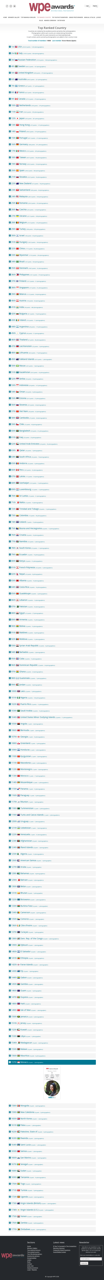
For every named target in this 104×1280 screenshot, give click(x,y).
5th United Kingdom (31, 72)
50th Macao (26, 365)
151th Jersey (25, 1023)
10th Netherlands (29, 105)
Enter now (61, 20)
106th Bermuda (27, 730)
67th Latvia (26, 476)
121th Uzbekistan (28, 827)
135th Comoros (26, 918)
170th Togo (25, 1183)
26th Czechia (27, 209)
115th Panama (27, 788)
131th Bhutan (26, 892)
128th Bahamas (27, 873)
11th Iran (26, 111)
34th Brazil (26, 261)
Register (95, 6)
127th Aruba (25, 866)
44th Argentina (28, 326)
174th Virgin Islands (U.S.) (31, 1209)
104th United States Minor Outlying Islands (40, 717)
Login (87, 6)
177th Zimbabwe (27, 1229)
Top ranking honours (28, 17)
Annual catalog (89, 17)
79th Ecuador (26, 554)
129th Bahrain (26, 879)
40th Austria (27, 300)
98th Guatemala (27, 678)
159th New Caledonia (29, 1112)
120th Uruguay (27, 821)
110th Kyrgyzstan (28, 756)
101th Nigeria (27, 697)
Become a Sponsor (59, 1248)
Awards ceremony (50, 20)
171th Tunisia (26, 1190)
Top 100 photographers (34, 1254)
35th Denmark (28, 268)
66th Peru (26, 469)
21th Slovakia (28, 176)
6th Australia (28, 79)
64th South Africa (29, 456)
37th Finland (27, 281)
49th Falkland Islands (30, 359)
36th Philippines (29, 274)
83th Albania (26, 580)
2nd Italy (26, 53)
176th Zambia (26, 1222)
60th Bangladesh (28, 430)
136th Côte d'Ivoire (28, 925)
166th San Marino (27, 1157)
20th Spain (27, 170)
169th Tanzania (27, 1177)
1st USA (26, 46)
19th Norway (28, 163)
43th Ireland (27, 320)
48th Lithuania (28, 352)
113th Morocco (27, 775)
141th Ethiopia (26, 958)
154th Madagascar (28, 1042)
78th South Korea (29, 547)
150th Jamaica (26, 1016)
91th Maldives (26, 632)
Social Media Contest (59, 1252)
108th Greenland (27, 743)
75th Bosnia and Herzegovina (34, 528)
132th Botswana (27, 899)
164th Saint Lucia (27, 1144)
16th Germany (28, 144)
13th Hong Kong (29, 124)
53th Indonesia (28, 385)
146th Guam (25, 990)
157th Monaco (26, 1062)
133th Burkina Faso (28, 905)
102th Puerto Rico (28, 704)
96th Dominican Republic (32, 665)
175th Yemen (25, 1216)
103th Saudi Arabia (29, 710)
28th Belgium (28, 222)
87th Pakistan (27, 606)
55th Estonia (27, 398)
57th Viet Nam (27, 411)
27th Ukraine (28, 215)
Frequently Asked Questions (61, 1250)
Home (5, 17)
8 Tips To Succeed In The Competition (64, 1246)
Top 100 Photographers (60, 17)
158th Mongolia (27, 1105)
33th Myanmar (29, 255)
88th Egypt (26, 613)
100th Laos (25, 691)
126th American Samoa (30, 860)
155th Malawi (26, 1049)
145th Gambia (26, 984)
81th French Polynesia (30, 567)
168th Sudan (25, 1170)
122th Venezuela (28, 834)
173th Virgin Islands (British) (32, 1203)
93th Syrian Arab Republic (32, 645)
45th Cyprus (26, 333)
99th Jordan (25, 684)
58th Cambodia (28, 417)
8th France (26, 92)
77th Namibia (27, 541)
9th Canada (27, 98)
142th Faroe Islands (28, 964)
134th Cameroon (27, 912)
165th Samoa (25, 1151)
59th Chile (25, 424)
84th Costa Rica (27, 587)
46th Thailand (27, 339)
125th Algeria (26, 853)
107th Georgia (27, 736)
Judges (98, 17)
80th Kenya (25, 560)
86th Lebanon (27, 600)
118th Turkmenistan (29, 808)
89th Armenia (26, 619)
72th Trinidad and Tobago (32, 508)
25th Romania (28, 203)
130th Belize (25, 886)
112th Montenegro (28, 769)
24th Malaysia (28, 196)
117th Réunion (26, 801)
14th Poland (27, 131)
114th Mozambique (28, 782)
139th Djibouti (26, 945)
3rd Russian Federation (33, 59)
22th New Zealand (29, 183)
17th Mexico (27, 150)
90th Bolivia (26, 626)
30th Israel (26, 235)
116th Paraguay (27, 795)
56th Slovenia (27, 404)
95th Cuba (25, 658)
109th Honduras (27, 749)
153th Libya (25, 1036)
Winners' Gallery (14, 17)
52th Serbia (26, 378)
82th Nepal (25, 574)
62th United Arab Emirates (33, 443)
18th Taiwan (28, 157)
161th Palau (25, 1125)
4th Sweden (27, 66)
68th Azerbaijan (28, 482)
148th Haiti (25, 1003)
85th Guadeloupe (28, 593)
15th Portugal (28, 137)
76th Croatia (26, 534)
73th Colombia (27, 515)
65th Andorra (26, 463)
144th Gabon (26, 977)
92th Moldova (27, 639)
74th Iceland (26, 521)
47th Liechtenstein (29, 346)
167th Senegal (26, 1164)
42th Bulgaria (27, 313)
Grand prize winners (76, 17)
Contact (29, 1264)
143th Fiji (23, 971)
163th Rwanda (26, 1138)
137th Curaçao (26, 932)
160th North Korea (28, 1118)
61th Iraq (25, 437)
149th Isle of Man (27, 1010)
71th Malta (26, 502)
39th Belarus (27, 294)
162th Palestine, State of (31, 1131)
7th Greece (26, 85)
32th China (26, 248)
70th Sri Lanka (27, 495)
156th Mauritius (27, 1055)
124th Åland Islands (28, 847)
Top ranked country (44, 17)
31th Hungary (28, 242)
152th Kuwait (26, 1029)
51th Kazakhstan (29, 372)
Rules (41, 20)
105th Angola (26, 723)
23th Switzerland (29, 189)
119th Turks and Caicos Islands (34, 814)
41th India (26, 307)
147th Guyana (26, 997)
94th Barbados (27, 652)
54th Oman (25, 391)
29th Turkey (27, 229)
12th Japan (26, 118)
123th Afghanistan (28, 840)
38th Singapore (28, 287)
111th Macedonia (28, 762)
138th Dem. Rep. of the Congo (34, 938)
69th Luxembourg (29, 489)
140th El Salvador (27, 951)
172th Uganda (26, 1196)
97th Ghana (26, 671)
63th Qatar (25, 450)
